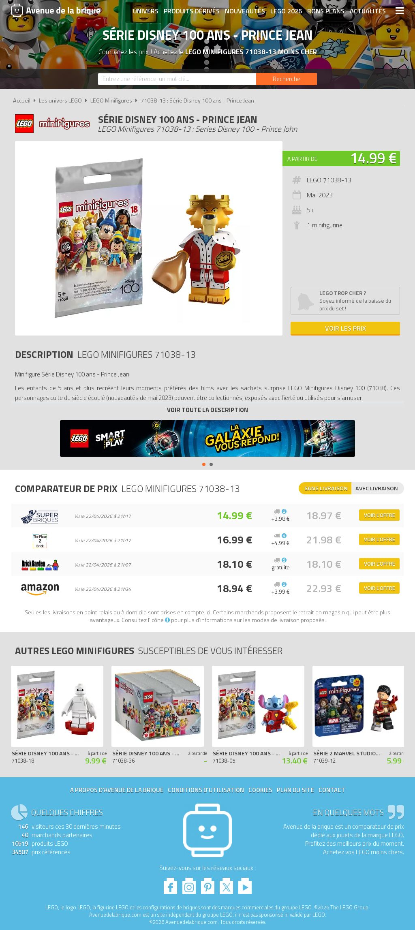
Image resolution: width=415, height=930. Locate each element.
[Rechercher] (286, 79)
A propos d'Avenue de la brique (116, 790)
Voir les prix (345, 328)
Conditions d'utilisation (206, 790)
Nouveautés (245, 11)
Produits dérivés (192, 11)
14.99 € (373, 158)
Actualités (368, 11)
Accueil (21, 100)
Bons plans (325, 11)
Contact (332, 790)
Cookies (260, 790)
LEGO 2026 (286, 11)
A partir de (302, 158)
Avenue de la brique (55, 10)
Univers (145, 11)
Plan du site (295, 790)
